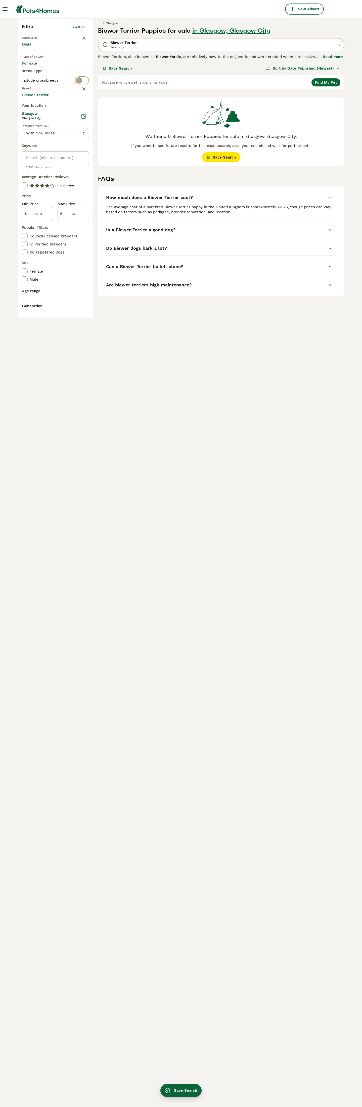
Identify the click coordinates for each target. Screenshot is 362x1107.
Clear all (79, 104)
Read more (333, 134)
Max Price (66, 409)
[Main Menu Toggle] (5, 9)
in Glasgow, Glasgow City (231, 108)
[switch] (55, 177)
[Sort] (302, 146)
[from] (37, 419)
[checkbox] (25, 220)
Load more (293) (41, 300)
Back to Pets (31, 114)
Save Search (117, 146)
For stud (33, 158)
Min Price (30, 409)
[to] (73, 419)
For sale (33, 146)
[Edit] (84, 322)
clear (81, 187)
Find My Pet (326, 160)
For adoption (63, 146)
